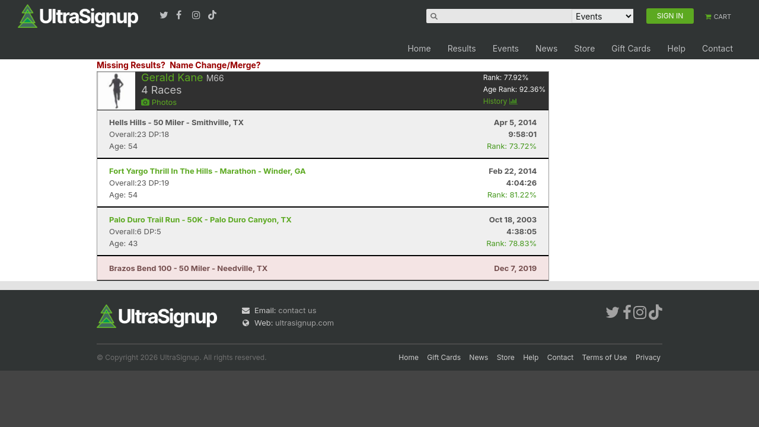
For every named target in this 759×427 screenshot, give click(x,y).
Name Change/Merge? (215, 65)
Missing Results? (131, 65)
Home (418, 48)
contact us (297, 310)
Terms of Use (604, 357)
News (546, 48)
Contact (717, 48)
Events (506, 48)
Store (584, 48)
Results (462, 48)
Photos (159, 102)
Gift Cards (630, 48)
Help (676, 48)
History (500, 101)
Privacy (648, 357)
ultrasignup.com (304, 322)
